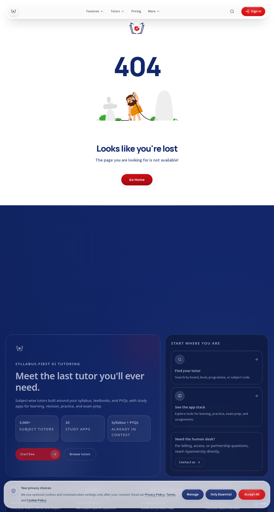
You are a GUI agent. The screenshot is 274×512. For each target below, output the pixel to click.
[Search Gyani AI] (232, 11)
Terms (170, 494)
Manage (193, 494)
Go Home (137, 179)
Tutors (117, 11)
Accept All (251, 494)
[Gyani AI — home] (13, 11)
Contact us (189, 462)
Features (94, 11)
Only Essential (221, 494)
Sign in (253, 11)
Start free (39, 454)
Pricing (136, 11)
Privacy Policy (155, 494)
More (154, 11)
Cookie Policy (36, 500)
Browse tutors (80, 454)
